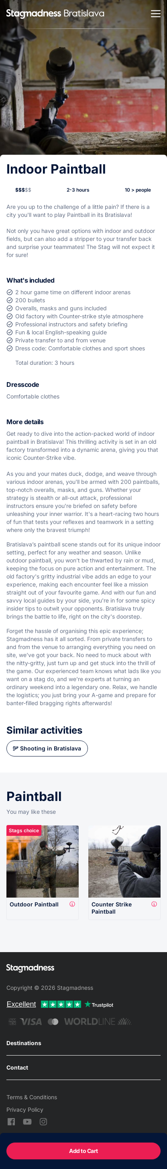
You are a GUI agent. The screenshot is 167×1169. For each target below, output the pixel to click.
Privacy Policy (24, 1109)
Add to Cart (83, 1150)
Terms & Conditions (31, 1097)
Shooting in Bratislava (50, 748)
